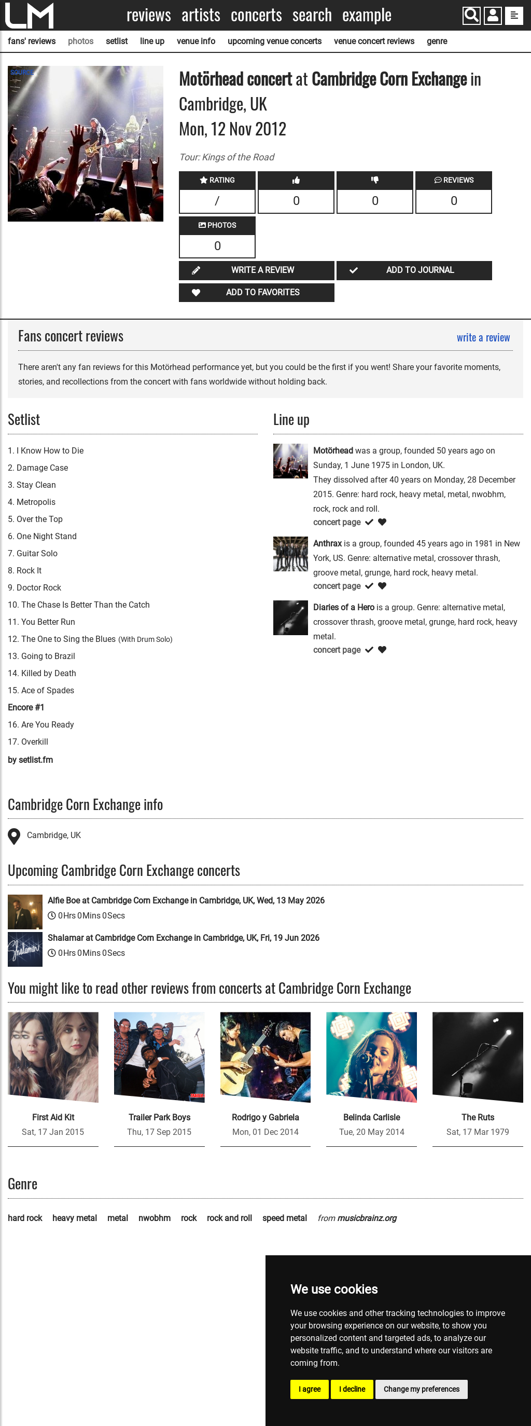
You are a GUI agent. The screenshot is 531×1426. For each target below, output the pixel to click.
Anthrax (327, 544)
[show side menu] (514, 16)
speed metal (284, 1218)
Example (367, 14)
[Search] (472, 16)
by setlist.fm (30, 760)
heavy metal (74, 1218)
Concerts (256, 14)
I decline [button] (352, 1389)
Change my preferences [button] (421, 1389)
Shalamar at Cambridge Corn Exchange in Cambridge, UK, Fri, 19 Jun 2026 (183, 938)
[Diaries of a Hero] (290, 617)
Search (312, 14)
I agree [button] (309, 1389)
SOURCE (22, 72)
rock (189, 1218)
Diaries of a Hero (343, 607)
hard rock (25, 1218)
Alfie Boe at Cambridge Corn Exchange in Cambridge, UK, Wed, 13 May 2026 (186, 901)
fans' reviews (31, 41)
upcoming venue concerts (275, 41)
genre (437, 41)
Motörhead (211, 78)
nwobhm (154, 1218)
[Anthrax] (290, 553)
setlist (117, 41)
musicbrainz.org (366, 1218)
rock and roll (229, 1218)
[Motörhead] (290, 460)
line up (152, 41)
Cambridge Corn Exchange (389, 78)
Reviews (149, 14)
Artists (200, 14)
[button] (492, 17)
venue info (196, 41)
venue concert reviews (374, 41)
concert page (336, 522)
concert (267, 78)
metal (117, 1218)
